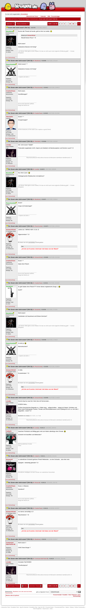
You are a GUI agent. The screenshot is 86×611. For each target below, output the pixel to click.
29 (73, 24)
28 (70, 24)
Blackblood (15, 591)
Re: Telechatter (36, 141)
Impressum (46, 608)
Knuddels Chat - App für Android (19, 607)
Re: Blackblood (36, 60)
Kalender (43, 16)
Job (51, 608)
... (67, 24)
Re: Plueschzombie (37, 87)
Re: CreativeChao (37, 113)
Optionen (10, 24)
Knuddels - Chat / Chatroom (70, 594)
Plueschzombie (9, 592)
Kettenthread (34, 19)
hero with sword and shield (25, 591)
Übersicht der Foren (32, 16)
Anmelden (24, 14)
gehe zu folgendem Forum (42, 592)
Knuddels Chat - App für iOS (36, 607)
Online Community (80, 607)
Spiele (67, 607)
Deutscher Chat (6, 607)
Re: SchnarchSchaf (37, 257)
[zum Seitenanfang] (10, 57)
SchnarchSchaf (31, 35)
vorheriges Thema (13, 586)
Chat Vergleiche (37, 608)
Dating (71, 607)
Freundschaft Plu (60, 607)
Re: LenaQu (36, 169)
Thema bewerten (23, 24)
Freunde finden (50, 607)
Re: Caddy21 (36, 456)
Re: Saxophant (36, 309)
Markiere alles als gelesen (12, 595)
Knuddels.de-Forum (11, 19)
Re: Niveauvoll (36, 482)
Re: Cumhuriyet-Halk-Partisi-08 (40, 558)
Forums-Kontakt (57, 594)
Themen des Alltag (23, 19)
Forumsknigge (55, 16)
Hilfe (49, 16)
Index (24, 586)
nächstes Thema (36, 586)
